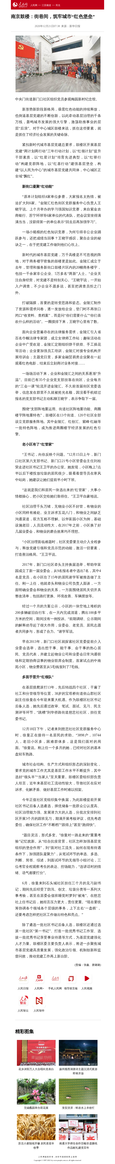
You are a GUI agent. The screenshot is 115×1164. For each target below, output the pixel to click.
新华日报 (74, 26)
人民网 (33, 5)
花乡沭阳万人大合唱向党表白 (36, 1069)
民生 (58, 5)
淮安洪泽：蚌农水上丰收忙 (78, 1107)
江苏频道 (46, 5)
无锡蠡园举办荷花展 (36, 1107)
